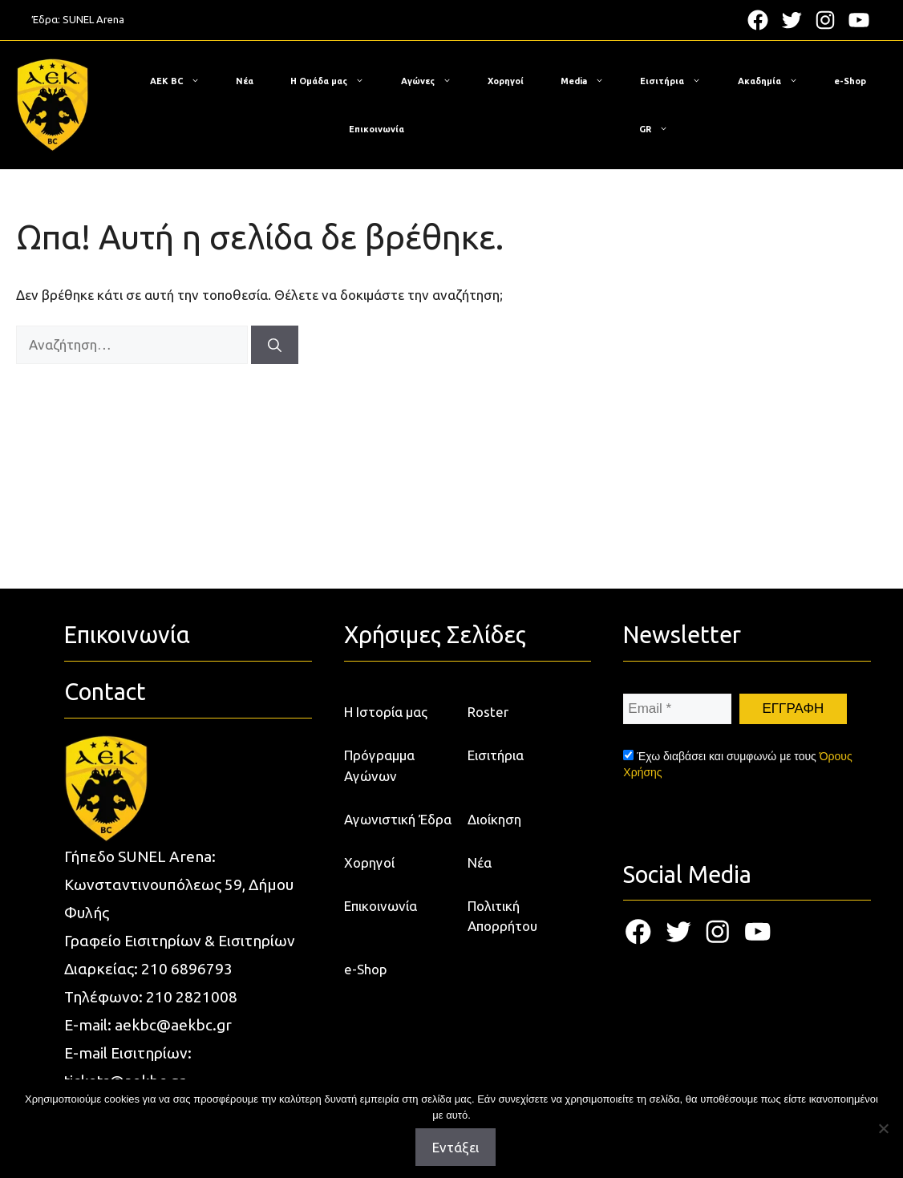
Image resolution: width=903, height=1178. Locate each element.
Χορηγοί (506, 81)
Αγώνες (434, 81)
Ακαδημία (776, 81)
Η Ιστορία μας (385, 711)
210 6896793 (187, 969)
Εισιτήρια (678, 81)
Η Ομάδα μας (335, 81)
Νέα (244, 81)
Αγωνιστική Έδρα (398, 819)
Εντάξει (455, 1147)
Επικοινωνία (376, 129)
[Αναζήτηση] (274, 345)
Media (590, 81)
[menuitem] (653, 129)
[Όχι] (883, 1128)
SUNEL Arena (93, 19)
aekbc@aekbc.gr (173, 1025)
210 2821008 (191, 997)
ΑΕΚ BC (183, 81)
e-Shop (850, 81)
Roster (488, 711)
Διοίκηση (494, 819)
